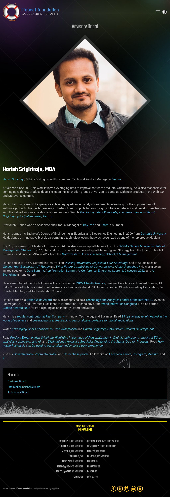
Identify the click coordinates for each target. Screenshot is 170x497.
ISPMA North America (90, 283)
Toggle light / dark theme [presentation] (164, 12)
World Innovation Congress (119, 304)
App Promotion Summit (60, 270)
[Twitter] (120, 489)
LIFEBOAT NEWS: (94, 441)
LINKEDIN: (64, 446)
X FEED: (65, 452)
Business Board (17, 381)
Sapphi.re (55, 489)
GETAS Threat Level (85, 429)
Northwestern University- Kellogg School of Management (99, 254)
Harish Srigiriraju (13, 179)
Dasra (104, 225)
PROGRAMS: (92, 467)
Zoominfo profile (46, 354)
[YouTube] (133, 489)
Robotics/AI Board (18, 392)
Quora (127, 354)
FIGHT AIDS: (67, 461)
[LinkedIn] (126, 489)
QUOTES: (90, 477)
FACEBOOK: (63, 441)
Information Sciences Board (24, 387)
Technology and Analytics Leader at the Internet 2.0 (120, 300)
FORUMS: (77, 477)
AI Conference (87, 270)
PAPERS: (90, 472)
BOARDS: (91, 456)
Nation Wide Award (39, 300)
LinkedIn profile (23, 354)
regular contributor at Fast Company (41, 316)
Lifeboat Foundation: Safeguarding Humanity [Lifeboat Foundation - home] (77, 12)
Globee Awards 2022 (16, 308)
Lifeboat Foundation (24, 489)
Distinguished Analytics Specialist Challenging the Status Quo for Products (98, 341)
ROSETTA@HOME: (63, 472)
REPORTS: (91, 461)
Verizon (117, 179)
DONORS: (74, 456)
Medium (153, 354)
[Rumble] (140, 489)
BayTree (88, 225)
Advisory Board (85, 27)
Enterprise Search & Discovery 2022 (121, 270)
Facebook (115, 354)
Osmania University (153, 233)
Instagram (139, 354)
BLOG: (89, 452)
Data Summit (35, 270)
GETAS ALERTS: (93, 446)
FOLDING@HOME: (64, 467)
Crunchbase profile (76, 354)
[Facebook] (113, 489)
